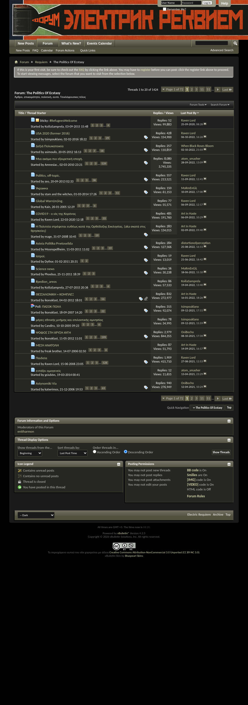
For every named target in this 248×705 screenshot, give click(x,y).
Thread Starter (36, 113)
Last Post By (190, 113)
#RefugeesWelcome (63, 121)
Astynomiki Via (46, 383)
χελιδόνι (50, 375)
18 (102, 151)
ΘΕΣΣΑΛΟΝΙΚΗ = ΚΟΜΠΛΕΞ (55, 294)
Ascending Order (106, 452)
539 (104, 163)
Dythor (49, 261)
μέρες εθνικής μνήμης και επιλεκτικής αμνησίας (69, 320)
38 (94, 180)
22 (102, 311)
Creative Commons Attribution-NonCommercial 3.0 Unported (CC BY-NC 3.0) (154, 552)
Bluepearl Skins (134, 556)
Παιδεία (41, 358)
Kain (47, 207)
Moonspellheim (55, 249)
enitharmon (26, 431)
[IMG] (191, 480)
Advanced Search (221, 50)
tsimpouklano (53, 139)
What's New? (71, 43)
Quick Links (87, 50)
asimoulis (51, 152)
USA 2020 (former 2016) (53, 133)
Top (229, 408)
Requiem (41, 62)
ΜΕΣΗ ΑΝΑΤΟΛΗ (47, 345)
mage (48, 236)
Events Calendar (99, 43)
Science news (45, 269)
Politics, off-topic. (48, 175)
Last (227, 90)
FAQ (35, 50)
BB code (192, 470)
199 (103, 337)
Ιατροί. (40, 256)
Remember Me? (174, 9)
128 (105, 362)
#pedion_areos (46, 282)
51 (208, 89)
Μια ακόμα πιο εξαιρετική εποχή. (59, 159)
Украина (42, 188)
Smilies (192, 475)
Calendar (47, 50)
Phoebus (50, 274)
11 (202, 89)
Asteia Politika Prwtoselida (54, 243)
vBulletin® (123, 533)
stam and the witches (58, 194)
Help (224, 3)
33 (104, 218)
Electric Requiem (199, 514)
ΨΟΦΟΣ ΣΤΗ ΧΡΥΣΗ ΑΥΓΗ (53, 332)
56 (102, 299)
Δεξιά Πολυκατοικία (50, 146)
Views (169, 113)
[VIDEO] (192, 484)
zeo (47, 181)
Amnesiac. (51, 165)
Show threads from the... (35, 448)
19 (96, 235)
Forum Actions (65, 50)
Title (21, 113)
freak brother (53, 351)
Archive (218, 514)
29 (107, 138)
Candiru (50, 325)
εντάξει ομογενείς (48, 371)
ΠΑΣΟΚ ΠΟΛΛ (51, 306)
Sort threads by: (69, 448)
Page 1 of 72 (174, 89)
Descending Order (138, 452)
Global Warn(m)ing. (49, 201)
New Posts (26, 43)
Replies (158, 113)
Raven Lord (52, 219)
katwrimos (51, 389)
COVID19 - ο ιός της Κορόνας (56, 214)
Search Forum (219, 104)
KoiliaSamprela (54, 126)
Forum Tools (197, 104)
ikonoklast (51, 300)
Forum (48, 43)
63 (103, 388)
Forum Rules (196, 496)
